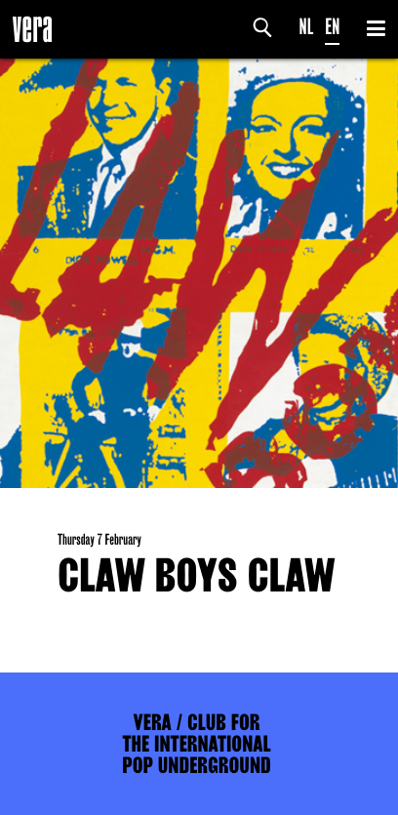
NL (306, 27)
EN (332, 27)
